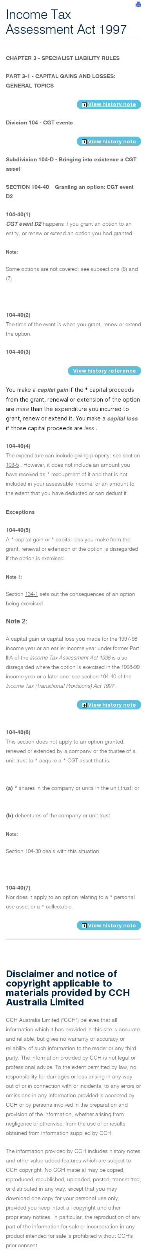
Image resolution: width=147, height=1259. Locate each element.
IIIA (9, 658)
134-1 (31, 594)
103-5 (12, 465)
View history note (109, 104)
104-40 (108, 677)
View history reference (104, 370)
